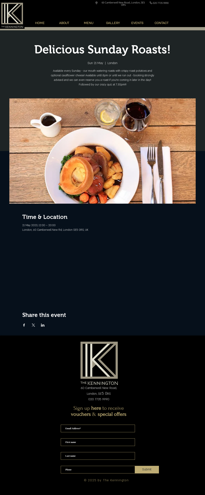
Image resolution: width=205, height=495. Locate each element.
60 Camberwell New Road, (99, 388)
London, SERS (99, 394)
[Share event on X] (33, 325)
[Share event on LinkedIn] (43, 325)
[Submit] (147, 469)
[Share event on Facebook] (24, 325)
